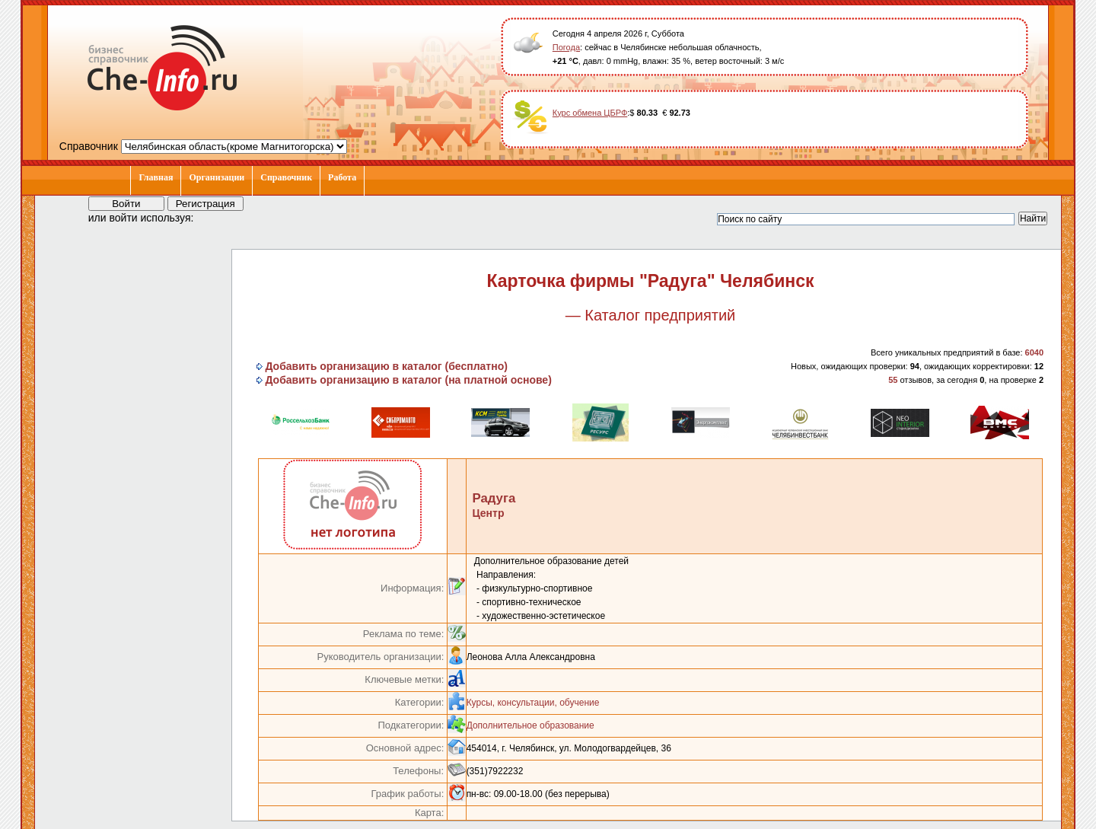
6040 (1034, 352)
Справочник (286, 177)
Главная (156, 177)
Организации (216, 177)
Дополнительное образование (530, 725)
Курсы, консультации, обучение (533, 702)
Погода (566, 47)
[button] (219, 217)
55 (892, 379)
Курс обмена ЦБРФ (590, 112)
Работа (342, 177)
